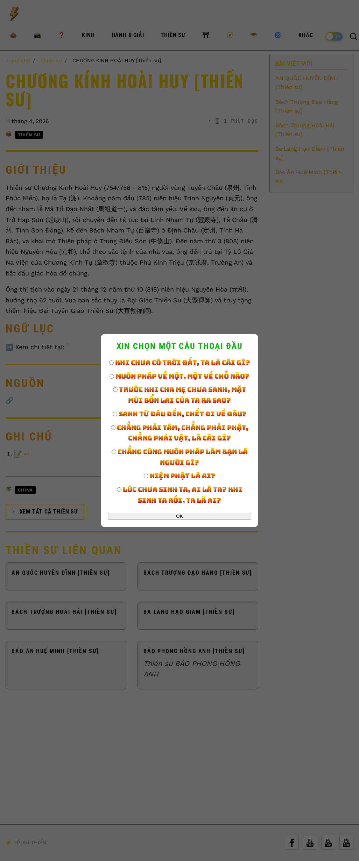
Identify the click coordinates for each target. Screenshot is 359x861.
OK (179, 516)
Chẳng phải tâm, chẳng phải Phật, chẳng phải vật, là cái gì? (179, 433)
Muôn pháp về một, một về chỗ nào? (179, 376)
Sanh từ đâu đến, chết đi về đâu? (180, 413)
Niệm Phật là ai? (180, 475)
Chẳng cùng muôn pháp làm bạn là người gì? (180, 457)
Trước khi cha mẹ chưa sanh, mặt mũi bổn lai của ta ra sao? (179, 395)
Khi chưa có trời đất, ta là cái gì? (179, 362)
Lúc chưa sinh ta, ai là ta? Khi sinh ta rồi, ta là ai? (179, 495)
